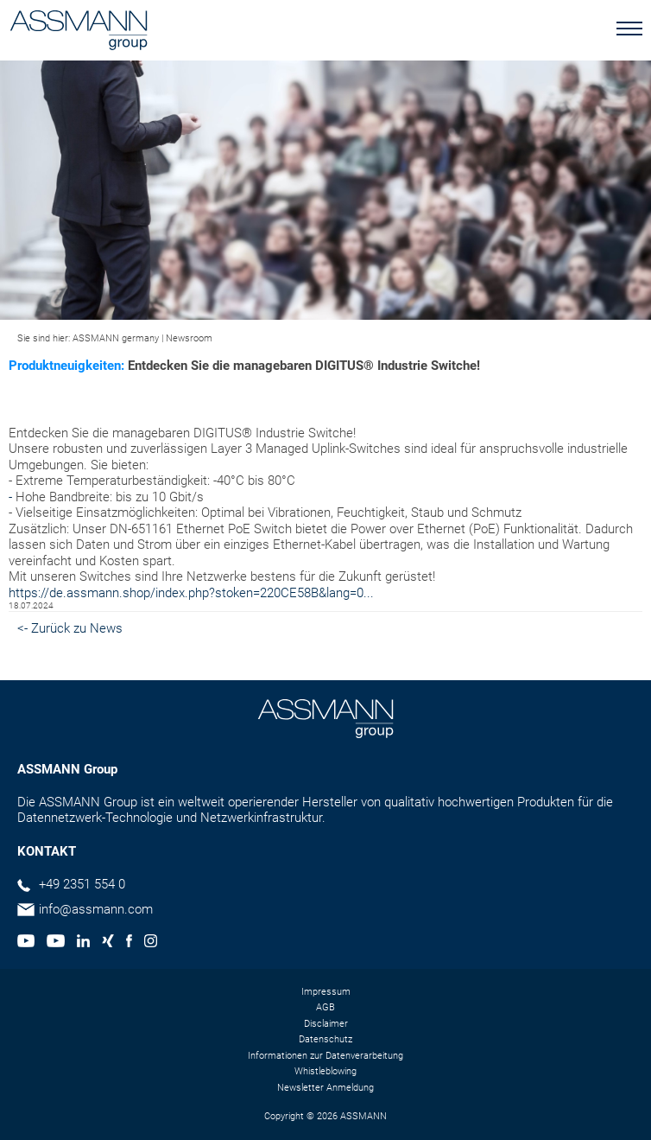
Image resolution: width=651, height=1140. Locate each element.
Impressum (326, 991)
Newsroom (189, 338)
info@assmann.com (96, 909)
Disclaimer (326, 1023)
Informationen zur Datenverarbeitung (325, 1055)
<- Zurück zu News (70, 628)
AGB (325, 1007)
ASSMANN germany (116, 338)
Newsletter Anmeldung (325, 1087)
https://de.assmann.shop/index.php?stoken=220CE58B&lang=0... (191, 593)
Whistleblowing (325, 1071)
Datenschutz (325, 1039)
